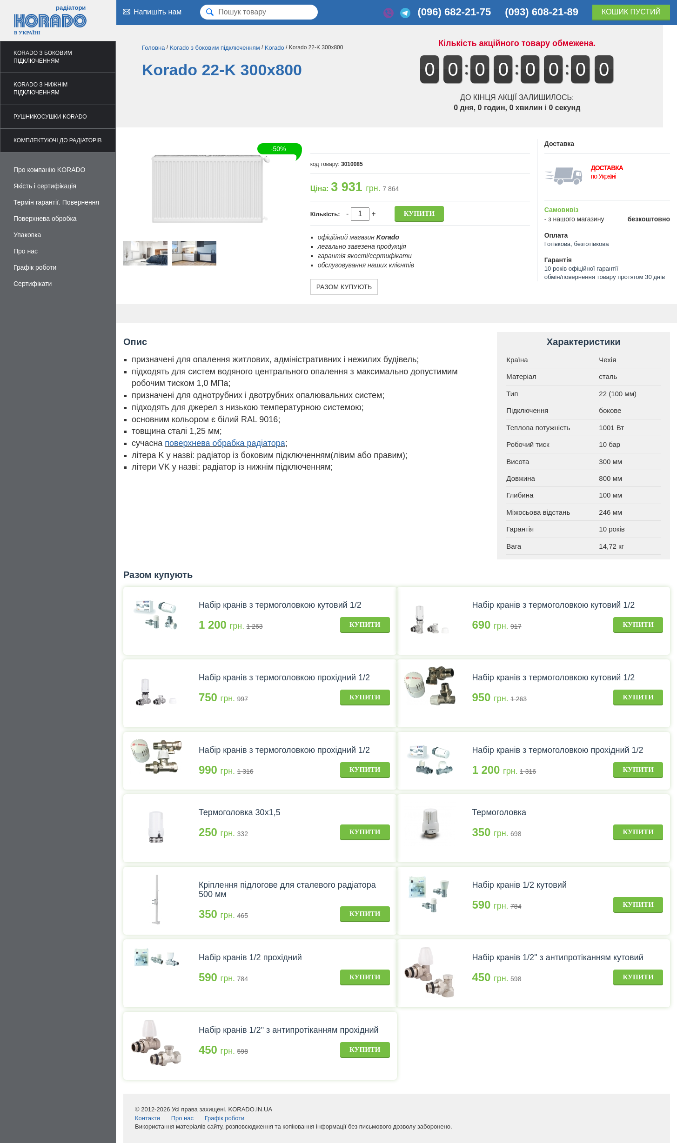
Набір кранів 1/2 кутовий (519, 885)
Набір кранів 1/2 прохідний (250, 957)
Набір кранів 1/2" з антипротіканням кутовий (557, 957)
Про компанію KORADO (49, 169)
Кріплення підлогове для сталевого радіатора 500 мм (287, 889)
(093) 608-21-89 (541, 12)
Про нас (25, 251)
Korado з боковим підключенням (42, 57)
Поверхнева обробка (45, 218)
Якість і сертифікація (44, 186)
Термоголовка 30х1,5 (240, 812)
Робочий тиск (527, 444)
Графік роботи (34, 267)
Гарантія (520, 529)
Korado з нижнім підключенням (40, 88)
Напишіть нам (151, 11)
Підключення (527, 410)
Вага (513, 546)
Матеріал (521, 376)
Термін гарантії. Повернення (56, 202)
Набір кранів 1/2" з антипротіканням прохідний (289, 1030)
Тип (512, 394)
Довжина (520, 478)
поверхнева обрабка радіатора (225, 443)
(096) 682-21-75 (454, 12)
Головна (153, 47)
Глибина (519, 495)
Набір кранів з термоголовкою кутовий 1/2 (280, 605)
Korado (274, 47)
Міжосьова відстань (538, 512)
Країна (517, 360)
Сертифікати (32, 283)
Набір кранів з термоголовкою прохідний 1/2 (284, 677)
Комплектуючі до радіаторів (57, 140)
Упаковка (27, 235)
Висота (517, 461)
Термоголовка (499, 812)
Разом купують (344, 287)
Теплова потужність (538, 428)
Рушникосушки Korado (50, 116)
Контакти (147, 1118)
